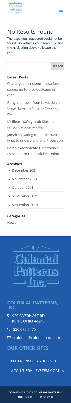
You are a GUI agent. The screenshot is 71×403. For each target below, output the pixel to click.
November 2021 (24, 179)
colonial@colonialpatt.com (37, 337)
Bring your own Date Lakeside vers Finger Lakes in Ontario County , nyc (34, 108)
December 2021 (24, 170)
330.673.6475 (24, 329)
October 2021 (22, 187)
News (11, 222)
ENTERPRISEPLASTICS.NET (34, 360)
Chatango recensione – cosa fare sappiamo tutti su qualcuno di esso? (33, 89)
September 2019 (25, 204)
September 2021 (25, 196)
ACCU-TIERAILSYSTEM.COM (35, 370)
